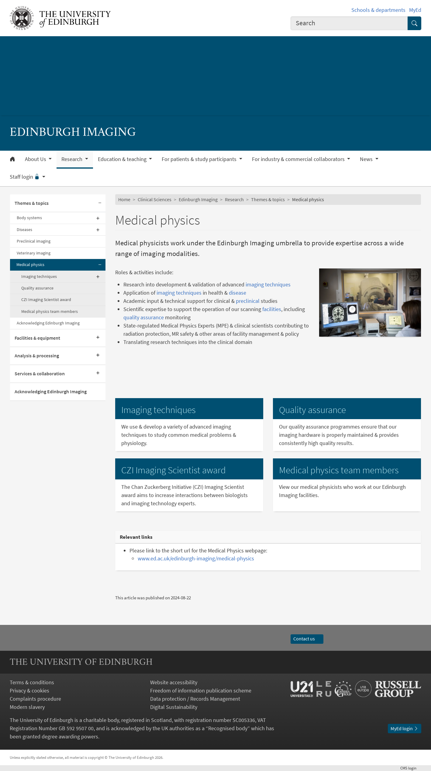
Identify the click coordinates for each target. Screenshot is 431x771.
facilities (271, 309)
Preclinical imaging (33, 241)
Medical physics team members (49, 311)
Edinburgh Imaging (198, 199)
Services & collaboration (40, 373)
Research (234, 199)
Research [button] (72, 159)
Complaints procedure (35, 698)
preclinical (248, 300)
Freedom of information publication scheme (200, 690)
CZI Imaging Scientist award (46, 299)
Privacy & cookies (29, 690)
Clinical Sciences (154, 199)
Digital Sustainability (173, 706)
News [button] (367, 159)
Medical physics (30, 264)
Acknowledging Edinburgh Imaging (48, 323)
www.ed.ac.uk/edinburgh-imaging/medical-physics (196, 558)
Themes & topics (32, 203)
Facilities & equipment (37, 338)
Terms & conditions (32, 682)
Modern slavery (27, 706)
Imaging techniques (39, 276)
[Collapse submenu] (100, 203)
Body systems (29, 217)
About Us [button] (36, 159)
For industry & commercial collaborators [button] (299, 159)
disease (237, 292)
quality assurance (143, 317)
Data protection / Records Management (195, 698)
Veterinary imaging (33, 253)
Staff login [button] (25, 176)
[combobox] (349, 23)
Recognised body (227, 728)
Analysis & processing (37, 355)
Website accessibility (173, 682)
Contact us (307, 639)
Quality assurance (37, 288)
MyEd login (405, 728)
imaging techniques (268, 284)
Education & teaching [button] (123, 159)
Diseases (24, 229)
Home (124, 199)
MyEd (415, 9)
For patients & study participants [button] (200, 159)
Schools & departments (378, 9)
